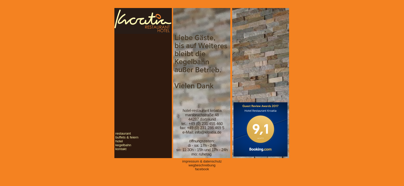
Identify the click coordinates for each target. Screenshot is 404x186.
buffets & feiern (126, 137)
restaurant (123, 133)
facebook (202, 169)
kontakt (121, 149)
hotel (119, 141)
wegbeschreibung (202, 165)
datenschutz (212, 161)
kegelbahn (123, 145)
